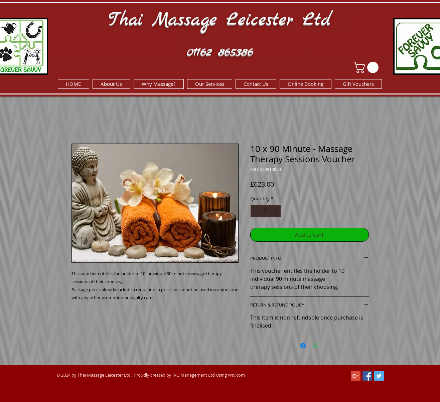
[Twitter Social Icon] (379, 376)
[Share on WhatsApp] (316, 346)
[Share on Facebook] (303, 346)
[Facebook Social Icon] (367, 376)
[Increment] (276, 211)
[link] (367, 67)
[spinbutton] (266, 211)
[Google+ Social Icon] (355, 376)
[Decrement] (255, 211)
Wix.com (236, 375)
